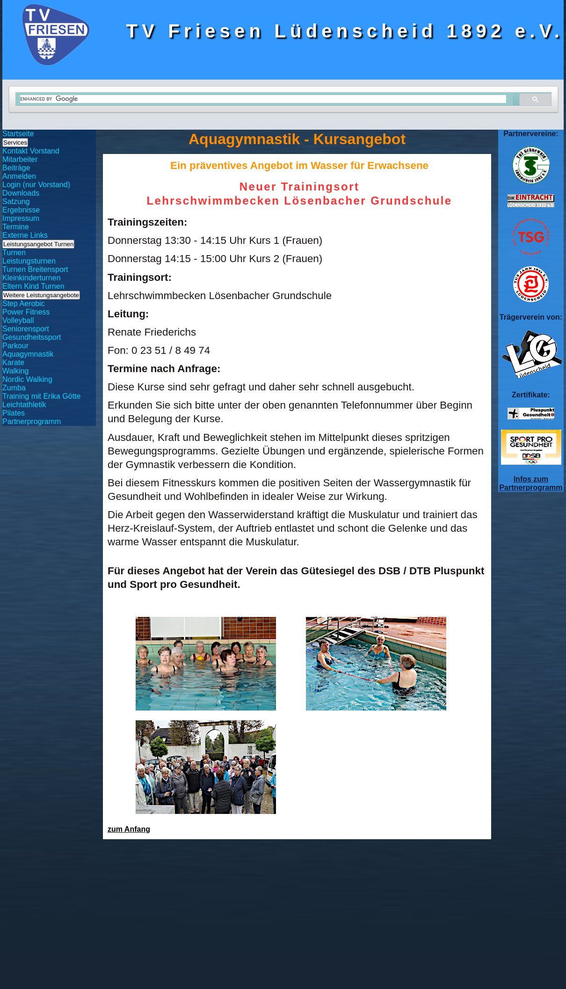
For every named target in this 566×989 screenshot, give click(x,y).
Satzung (16, 201)
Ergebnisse (21, 210)
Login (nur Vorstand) (36, 185)
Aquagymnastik (27, 354)
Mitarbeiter (20, 159)
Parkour (15, 346)
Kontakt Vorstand (30, 151)
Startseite (18, 134)
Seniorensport (25, 329)
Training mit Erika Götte (41, 396)
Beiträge (16, 168)
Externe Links (25, 235)
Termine (15, 227)
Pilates (13, 413)
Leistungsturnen (29, 261)
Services (15, 142)
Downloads (20, 193)
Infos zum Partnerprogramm (530, 483)
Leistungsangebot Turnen (38, 244)
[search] (263, 99)
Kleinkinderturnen (31, 278)
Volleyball (18, 320)
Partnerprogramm (31, 421)
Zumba (14, 388)
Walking (15, 371)
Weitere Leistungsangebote (41, 295)
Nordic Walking (27, 379)
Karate (13, 362)
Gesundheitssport (31, 337)
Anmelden (19, 176)
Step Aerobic (23, 304)
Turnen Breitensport (35, 269)
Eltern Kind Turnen (33, 286)
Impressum (20, 218)
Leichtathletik (24, 405)
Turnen (14, 252)
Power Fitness (26, 312)
